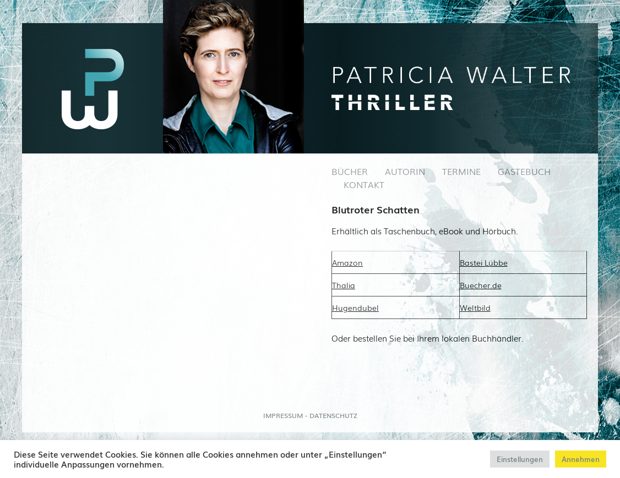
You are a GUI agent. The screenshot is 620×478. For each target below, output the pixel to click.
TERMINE (461, 171)
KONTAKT (364, 184)
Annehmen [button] (581, 459)
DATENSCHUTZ (333, 415)
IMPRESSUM (283, 415)
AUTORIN (405, 171)
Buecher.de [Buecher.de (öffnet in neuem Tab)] (481, 284)
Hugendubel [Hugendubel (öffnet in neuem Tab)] (355, 307)
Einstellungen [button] (520, 459)
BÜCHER (349, 171)
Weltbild (475, 307)
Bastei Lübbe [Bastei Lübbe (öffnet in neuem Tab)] (484, 262)
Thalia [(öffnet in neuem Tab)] (343, 284)
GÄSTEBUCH (524, 171)
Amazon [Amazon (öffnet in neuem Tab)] (347, 262)
